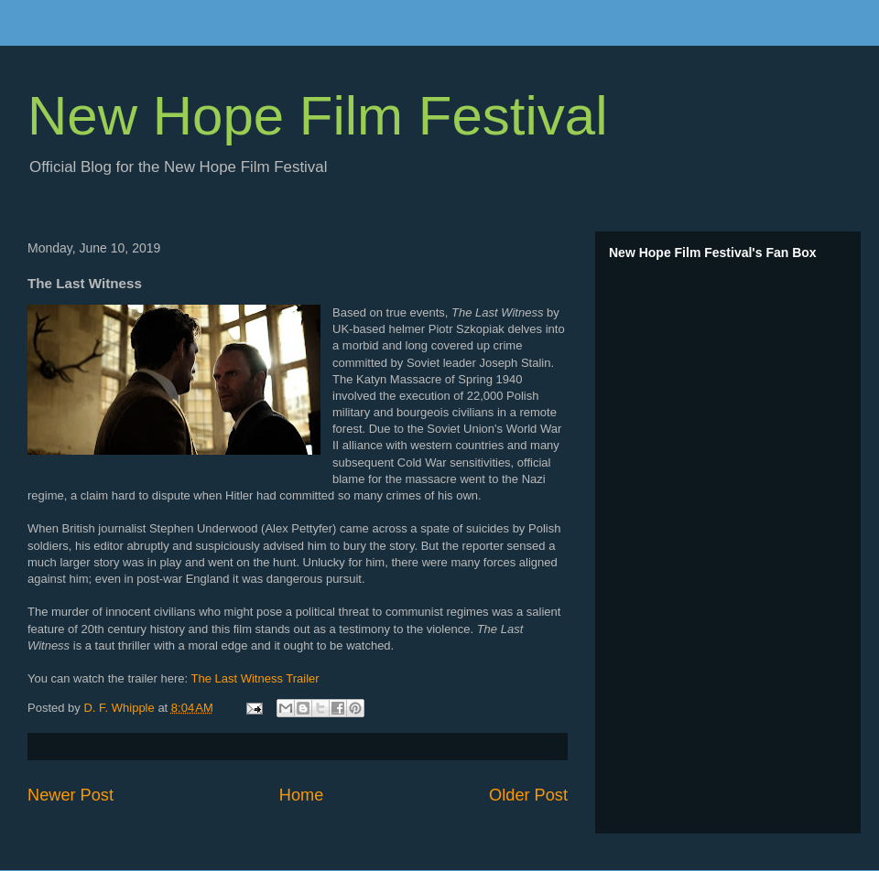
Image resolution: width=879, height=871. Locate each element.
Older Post (528, 795)
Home (301, 795)
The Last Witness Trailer (255, 678)
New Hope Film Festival (317, 115)
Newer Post (70, 795)
